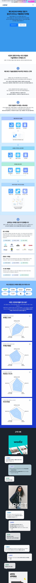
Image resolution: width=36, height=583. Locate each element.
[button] (33, 5)
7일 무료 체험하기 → (30, 1)
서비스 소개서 (22, 25)
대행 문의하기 (13, 25)
